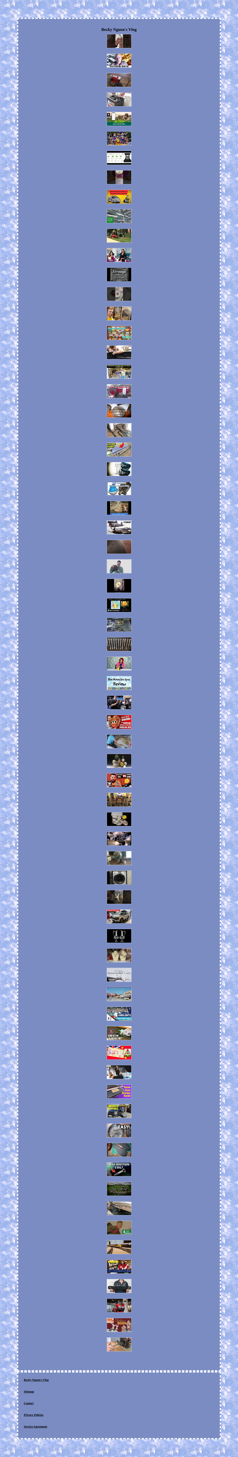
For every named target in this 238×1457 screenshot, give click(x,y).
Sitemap (29, 1391)
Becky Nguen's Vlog (36, 1380)
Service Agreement (35, 1426)
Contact (29, 1403)
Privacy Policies (34, 1415)
